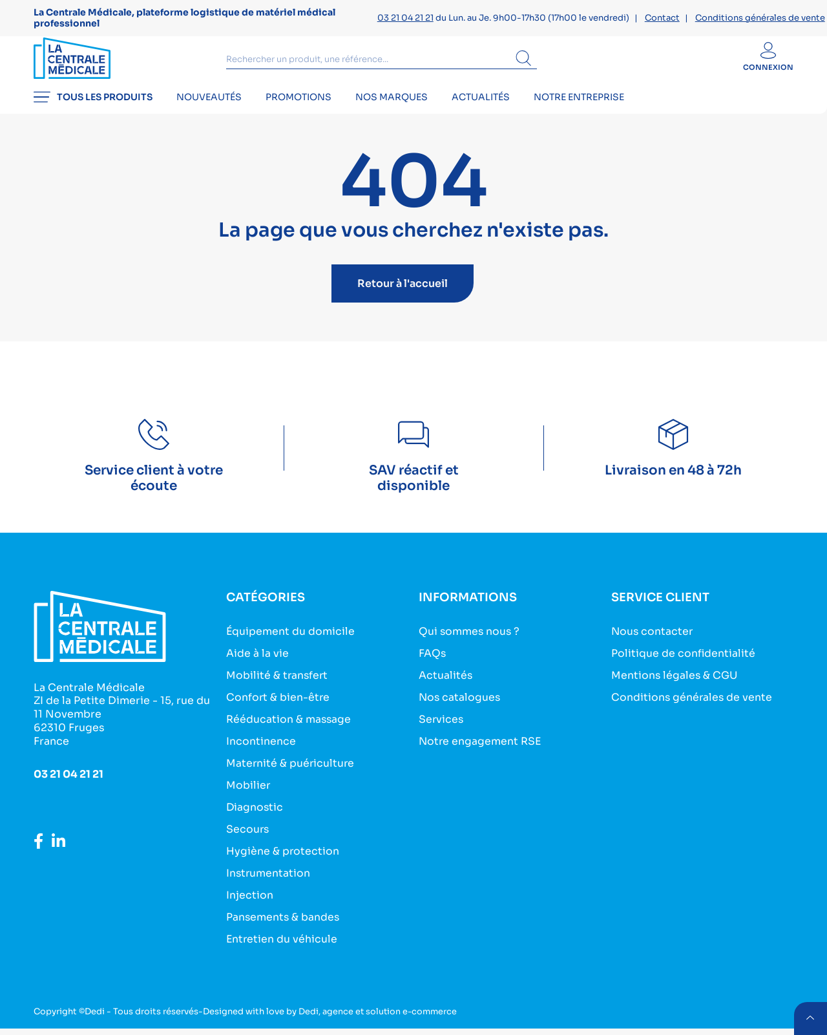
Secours (248, 839)
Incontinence (261, 754)
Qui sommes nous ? (470, 647)
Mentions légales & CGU (675, 690)
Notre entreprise (588, 114)
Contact (662, 17)
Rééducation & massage (289, 733)
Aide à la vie (257, 669)
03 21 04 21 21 (405, 17)
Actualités (488, 114)
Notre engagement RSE (481, 754)
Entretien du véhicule (282, 946)
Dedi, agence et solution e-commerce (379, 1017)
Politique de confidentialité (683, 669)
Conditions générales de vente (760, 17)
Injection (249, 903)
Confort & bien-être (278, 711)
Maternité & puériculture (291, 775)
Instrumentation (268, 882)
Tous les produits (93, 113)
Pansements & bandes (283, 925)
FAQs (432, 669)
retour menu (810, 1018)
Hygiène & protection (283, 861)
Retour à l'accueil (402, 299)
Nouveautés (211, 114)
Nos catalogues (460, 711)
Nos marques (397, 114)
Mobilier (248, 797)
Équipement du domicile (290, 647)
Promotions (302, 114)
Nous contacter (653, 647)
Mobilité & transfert (278, 690)
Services (442, 733)
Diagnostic (255, 818)
